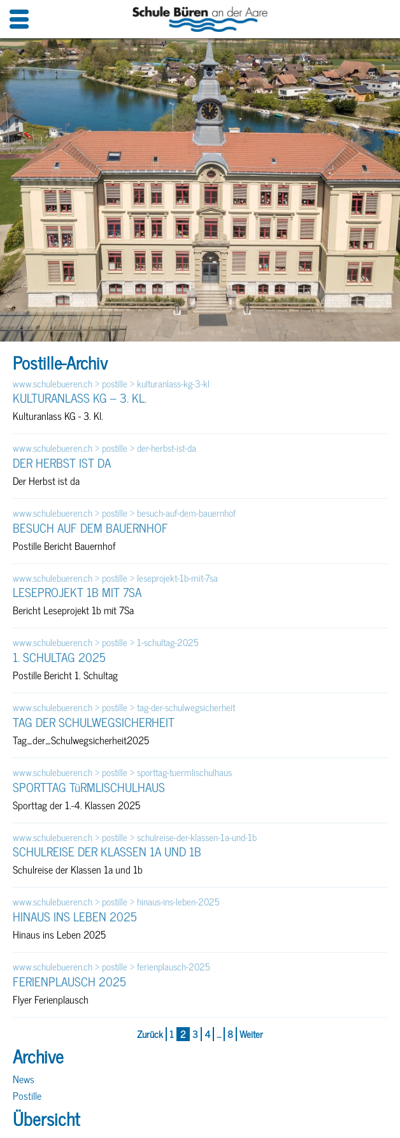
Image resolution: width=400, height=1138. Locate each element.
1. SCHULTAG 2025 (59, 656)
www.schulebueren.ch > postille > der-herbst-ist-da (104, 448)
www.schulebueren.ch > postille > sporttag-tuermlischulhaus (122, 772)
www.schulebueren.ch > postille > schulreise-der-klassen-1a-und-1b (135, 837)
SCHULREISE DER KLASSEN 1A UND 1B (107, 851)
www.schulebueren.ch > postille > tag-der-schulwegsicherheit (124, 707)
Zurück (150, 1034)
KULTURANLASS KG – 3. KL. (79, 397)
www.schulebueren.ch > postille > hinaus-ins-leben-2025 (116, 902)
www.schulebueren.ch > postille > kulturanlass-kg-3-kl (111, 384)
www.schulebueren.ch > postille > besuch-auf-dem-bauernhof (124, 513)
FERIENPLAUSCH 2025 (69, 981)
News (23, 1078)
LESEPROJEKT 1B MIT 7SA (77, 591)
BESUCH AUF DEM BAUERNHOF (90, 527)
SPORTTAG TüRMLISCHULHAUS (89, 786)
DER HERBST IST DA (62, 462)
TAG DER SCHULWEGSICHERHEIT (94, 721)
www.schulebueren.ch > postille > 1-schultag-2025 (106, 642)
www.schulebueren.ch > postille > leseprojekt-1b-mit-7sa (115, 578)
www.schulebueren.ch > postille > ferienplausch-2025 (111, 967)
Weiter (251, 1034)
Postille (27, 1095)
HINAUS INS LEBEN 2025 (75, 916)
